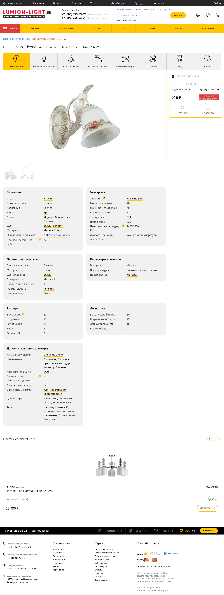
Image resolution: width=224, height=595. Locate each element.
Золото (152, 270)
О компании (61, 543)
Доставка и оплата (13, 3)
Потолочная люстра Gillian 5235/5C (29, 491)
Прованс (49, 221)
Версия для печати (188, 76)
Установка (96, 3)
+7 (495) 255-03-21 (84, 18)
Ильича (60, 407)
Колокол (49, 288)
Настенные (50, 415)
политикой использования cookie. (154, 581)
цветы (70, 411)
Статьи (98, 576)
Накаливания (135, 198)
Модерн (49, 217)
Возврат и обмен (103, 559)
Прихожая (50, 359)
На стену (49, 407)
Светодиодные (53, 394)
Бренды (139, 3)
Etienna (48, 208)
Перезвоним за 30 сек (129, 9)
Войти (217, 3)
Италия (48, 198)
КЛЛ (46, 389)
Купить (207, 508)
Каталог (10, 29)
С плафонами (66, 415)
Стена (47, 354)
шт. (184, 530)
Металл (48, 230)
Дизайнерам (118, 3)
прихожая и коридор (57, 363)
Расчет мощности (59, 235)
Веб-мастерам (102, 562)
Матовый (49, 279)
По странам (58, 556)
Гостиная (63, 359)
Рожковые (50, 419)
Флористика (62, 217)
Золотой (58, 225)
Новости (99, 573)
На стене (57, 354)
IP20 (46, 372)
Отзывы (76, 3)
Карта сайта (58, 569)
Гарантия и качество (105, 556)
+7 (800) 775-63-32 (84, 14)
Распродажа (59, 559)
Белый (48, 225)
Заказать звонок (40, 530)
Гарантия (38, 3)
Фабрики (57, 552)
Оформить (209, 531)
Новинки (57, 562)
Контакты (158, 3)
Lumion (48, 203)
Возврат (57, 3)
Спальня (61, 367)
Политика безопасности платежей (153, 566)
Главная (8, 38)
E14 (129, 217)
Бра (28, 38)
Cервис (100, 543)
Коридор (49, 367)
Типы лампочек (102, 580)
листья (61, 411)
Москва (80, 10)
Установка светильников (107, 552)
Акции (56, 566)
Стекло (58, 230)
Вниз (47, 293)
